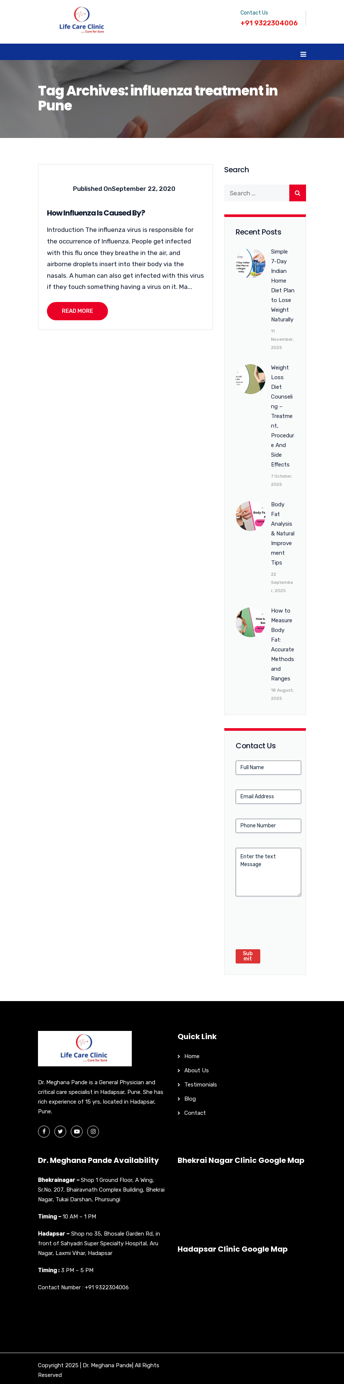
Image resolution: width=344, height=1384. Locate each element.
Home (192, 1056)
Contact (195, 1113)
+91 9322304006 (107, 1287)
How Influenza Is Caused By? (96, 213)
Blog (190, 1098)
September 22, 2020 (143, 188)
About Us (196, 1070)
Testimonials (200, 1084)
